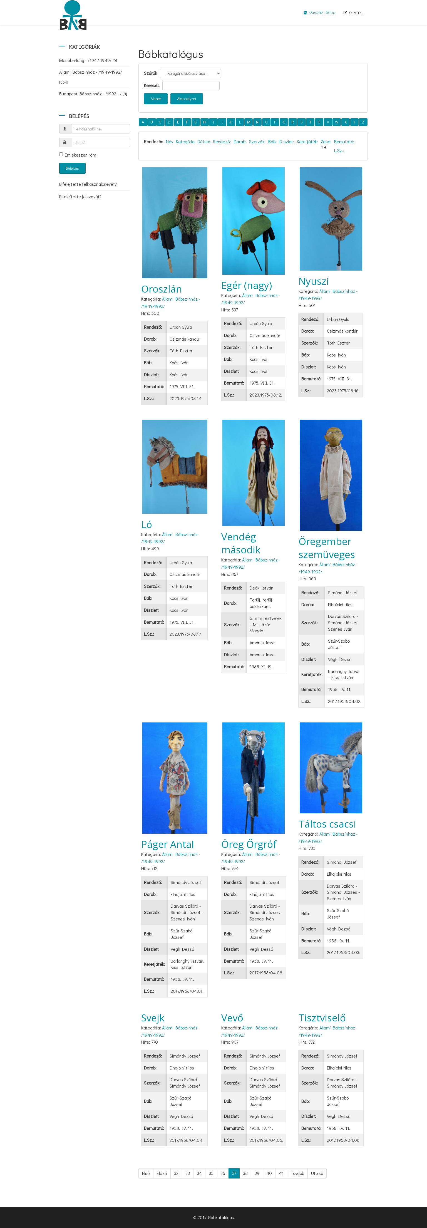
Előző (162, 1173)
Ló (146, 524)
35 (211, 1173)
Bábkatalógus (319, 12)
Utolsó (317, 1173)
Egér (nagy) (246, 285)
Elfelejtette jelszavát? (80, 196)
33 (187, 1173)
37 (234, 1173)
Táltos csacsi (327, 823)
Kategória (185, 141)
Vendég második (240, 543)
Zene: (326, 141)
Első (146, 1173)
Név (169, 141)
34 (199, 1173)
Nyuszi (314, 281)
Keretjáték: (307, 141)
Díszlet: (286, 141)
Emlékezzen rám (77, 155)
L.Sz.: (339, 150)
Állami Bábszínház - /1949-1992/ (90, 77)
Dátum (203, 141)
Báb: (272, 141)
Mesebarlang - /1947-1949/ (88, 60)
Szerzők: (257, 141)
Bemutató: (344, 141)
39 (257, 1173)
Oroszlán (161, 288)
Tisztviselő (322, 1017)
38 (245, 1173)
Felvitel (354, 12)
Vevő (232, 1017)
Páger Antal (167, 844)
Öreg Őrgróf (249, 844)
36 (222, 1173)
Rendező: (222, 141)
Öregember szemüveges (327, 548)
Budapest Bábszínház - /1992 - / (93, 93)
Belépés (72, 168)
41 (281, 1173)
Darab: (240, 141)
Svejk (153, 1017)
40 (269, 1173)
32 (176, 1173)
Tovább (297, 1173)
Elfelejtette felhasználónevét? (88, 184)
